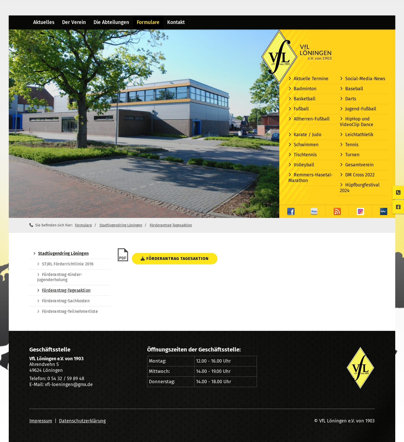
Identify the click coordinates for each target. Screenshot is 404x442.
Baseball (354, 89)
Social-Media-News (365, 78)
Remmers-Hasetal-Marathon (310, 177)
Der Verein (74, 22)
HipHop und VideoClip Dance (356, 121)
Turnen (352, 155)
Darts (350, 99)
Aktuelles (43, 22)
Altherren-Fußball (312, 119)
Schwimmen (306, 145)
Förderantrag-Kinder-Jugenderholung (59, 277)
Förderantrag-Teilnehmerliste (70, 311)
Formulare (148, 22)
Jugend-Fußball (360, 109)
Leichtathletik (359, 134)
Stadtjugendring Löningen (120, 225)
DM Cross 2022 (360, 175)
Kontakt (176, 22)
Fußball (301, 109)
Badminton (305, 89)
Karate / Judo (307, 134)
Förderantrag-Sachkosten (66, 300)
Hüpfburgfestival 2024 (360, 187)
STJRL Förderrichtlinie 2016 (68, 263)
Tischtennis (305, 155)
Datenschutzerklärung (82, 421)
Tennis (351, 145)
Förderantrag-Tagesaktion (171, 225)
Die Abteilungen (111, 22)
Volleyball (304, 165)
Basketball (304, 99)
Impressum (40, 421)
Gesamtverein (359, 165)
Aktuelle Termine (311, 78)
